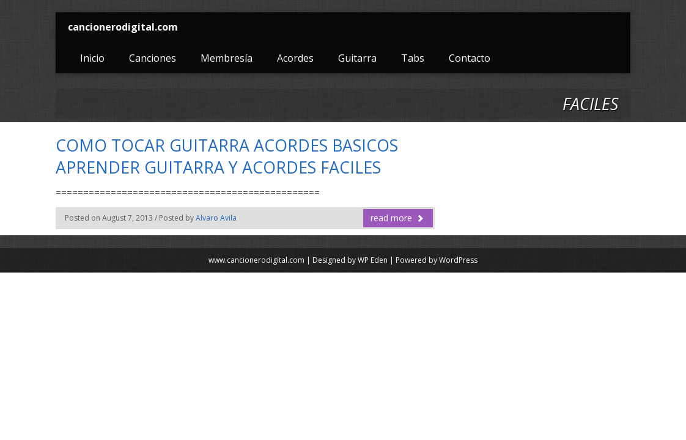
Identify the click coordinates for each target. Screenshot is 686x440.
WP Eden (373, 260)
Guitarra (357, 58)
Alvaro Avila (216, 218)
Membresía (227, 58)
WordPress (458, 260)
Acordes (295, 58)
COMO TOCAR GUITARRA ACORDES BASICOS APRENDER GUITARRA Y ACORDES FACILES (227, 156)
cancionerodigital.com (123, 27)
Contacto (469, 58)
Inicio (92, 58)
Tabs (412, 58)
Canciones (152, 58)
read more (397, 218)
